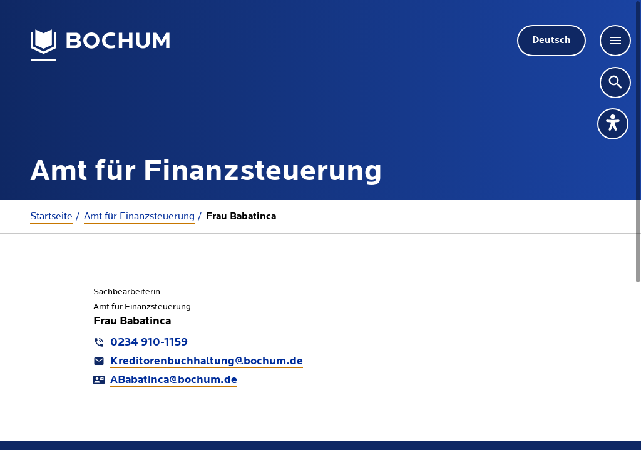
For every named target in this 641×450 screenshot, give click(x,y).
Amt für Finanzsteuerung (139, 216)
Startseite (51, 216)
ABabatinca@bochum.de (173, 380)
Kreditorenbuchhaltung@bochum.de (206, 362)
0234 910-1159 (149, 343)
